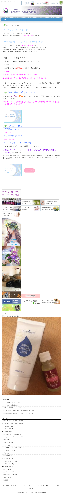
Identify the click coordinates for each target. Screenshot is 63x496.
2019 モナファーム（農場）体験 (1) (13, 423)
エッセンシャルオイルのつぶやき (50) (13, 437)
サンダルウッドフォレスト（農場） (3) (13, 447)
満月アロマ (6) (7, 477)
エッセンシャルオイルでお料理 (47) (12, 434)
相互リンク (31, 488)
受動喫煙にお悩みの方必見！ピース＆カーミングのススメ (18, 413)
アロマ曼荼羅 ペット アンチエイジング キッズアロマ (17, 486)
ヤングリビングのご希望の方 (43, 486)
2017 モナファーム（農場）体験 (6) (13, 420)
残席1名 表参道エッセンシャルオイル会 (14, 407)
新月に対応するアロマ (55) (10, 474)
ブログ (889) (6, 453)
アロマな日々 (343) (8, 426)
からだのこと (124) (8, 442)
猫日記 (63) (6, 480)
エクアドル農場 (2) (8, 431)
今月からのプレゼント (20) (10, 461)
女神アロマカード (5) (8, 472)
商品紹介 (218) (7, 469)
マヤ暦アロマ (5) (7, 455)
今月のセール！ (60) (8, 464)
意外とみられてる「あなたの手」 (10, 316)
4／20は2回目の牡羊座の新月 (11, 405)
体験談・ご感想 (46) (8, 466)
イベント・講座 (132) (9, 429)
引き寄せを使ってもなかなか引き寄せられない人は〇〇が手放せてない (21, 410)
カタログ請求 (56, 486)
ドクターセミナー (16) (9, 450)
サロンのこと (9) (7, 445)
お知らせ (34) (6, 439)
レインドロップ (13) (8, 458)
